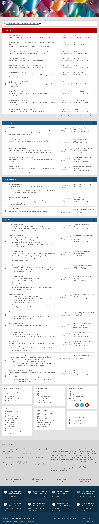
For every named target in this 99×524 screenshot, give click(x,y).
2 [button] (61, 116)
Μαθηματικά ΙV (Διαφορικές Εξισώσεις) (39, 256)
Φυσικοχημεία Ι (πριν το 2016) (22, 246)
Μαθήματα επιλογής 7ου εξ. (21, 318)
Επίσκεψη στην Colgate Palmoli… (83, 148)
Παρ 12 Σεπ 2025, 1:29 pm (81, 84)
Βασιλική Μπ (80, 200)
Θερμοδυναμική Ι (31, 238)
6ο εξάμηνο (26, 379)
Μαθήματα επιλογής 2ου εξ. (44, 244)
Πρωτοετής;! (9, 396)
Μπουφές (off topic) (29, 193)
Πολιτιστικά (41, 54)
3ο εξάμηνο (35, 377)
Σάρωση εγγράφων (44, 416)
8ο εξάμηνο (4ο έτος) (16, 323)
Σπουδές (14, 46)
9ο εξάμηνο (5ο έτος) (16, 332)
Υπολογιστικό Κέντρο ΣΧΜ (82, 455)
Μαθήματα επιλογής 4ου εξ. (21, 271)
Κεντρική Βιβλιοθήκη (44, 396)
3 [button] (64, 116)
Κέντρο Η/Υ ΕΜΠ (11, 418)
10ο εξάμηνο (27, 381)
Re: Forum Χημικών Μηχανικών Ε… (83, 209)
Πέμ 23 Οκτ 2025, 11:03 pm (81, 53)
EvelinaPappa (80, 130)
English (72, 398)
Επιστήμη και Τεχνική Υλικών (22, 281)
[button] (80, 116)
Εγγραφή (85, 3)
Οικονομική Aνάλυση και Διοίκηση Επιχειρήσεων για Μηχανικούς (33, 305)
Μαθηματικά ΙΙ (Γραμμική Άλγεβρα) (23, 240)
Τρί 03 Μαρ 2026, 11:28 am (81, 37)
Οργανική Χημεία (17, 267)
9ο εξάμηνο (16, 381)
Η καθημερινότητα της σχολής (42, 37)
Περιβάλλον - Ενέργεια (20, 350)
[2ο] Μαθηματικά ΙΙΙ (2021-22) (18, 100)
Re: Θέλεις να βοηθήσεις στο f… (82, 128)
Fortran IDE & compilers (45, 422)
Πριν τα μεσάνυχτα (78, 423)
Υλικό (75, 371)
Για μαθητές (9, 424)
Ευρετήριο (5, 519)
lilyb (74, 42)
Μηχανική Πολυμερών (45, 298)
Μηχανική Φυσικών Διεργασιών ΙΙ (23, 300)
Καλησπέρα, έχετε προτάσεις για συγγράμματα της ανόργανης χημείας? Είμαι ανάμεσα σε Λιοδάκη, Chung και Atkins (88, 493)
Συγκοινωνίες (10, 422)
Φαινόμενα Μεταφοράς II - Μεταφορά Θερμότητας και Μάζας (32, 287)
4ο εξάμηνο (45, 377)
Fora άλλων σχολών (46, 402)
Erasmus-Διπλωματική (13, 431)
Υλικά (49, 348)
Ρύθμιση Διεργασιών (38, 111)
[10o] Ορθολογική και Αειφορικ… (83, 342)
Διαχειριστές (13, 464)
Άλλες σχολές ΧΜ (17, 190)
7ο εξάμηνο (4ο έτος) (24, 111)
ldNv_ (77, 296)
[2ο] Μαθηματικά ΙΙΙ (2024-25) (18, 73)
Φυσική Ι (15, 231)
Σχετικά (53, 444)
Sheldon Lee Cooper (82, 168)
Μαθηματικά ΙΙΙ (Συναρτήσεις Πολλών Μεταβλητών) (29, 242)
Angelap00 (76, 109)
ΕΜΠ (39, 394)
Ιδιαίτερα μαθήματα (16, 35)
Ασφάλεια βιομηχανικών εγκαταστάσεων (24, 334)
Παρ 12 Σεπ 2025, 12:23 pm (81, 93)
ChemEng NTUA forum (16, 209)
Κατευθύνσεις (13, 341)
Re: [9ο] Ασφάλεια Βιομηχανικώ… (83, 332)
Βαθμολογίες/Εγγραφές (13, 416)
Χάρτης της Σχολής (11, 412)
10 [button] (76, 116)
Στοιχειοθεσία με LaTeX (45, 420)
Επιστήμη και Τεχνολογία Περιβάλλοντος (24, 296)
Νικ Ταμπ (76, 51)
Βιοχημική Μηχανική (18, 314)
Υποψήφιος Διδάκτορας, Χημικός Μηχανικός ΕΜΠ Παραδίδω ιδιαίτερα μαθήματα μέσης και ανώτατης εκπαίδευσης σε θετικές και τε (15, 493)
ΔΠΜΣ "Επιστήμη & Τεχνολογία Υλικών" (32, 361)
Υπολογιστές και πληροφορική (19, 197)
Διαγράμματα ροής (44, 424)
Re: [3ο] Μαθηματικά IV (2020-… (82, 251)
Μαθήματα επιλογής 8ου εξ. (39, 325)
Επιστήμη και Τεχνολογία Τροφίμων (24, 298)
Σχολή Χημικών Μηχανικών (62, 451)
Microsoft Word (43, 418)
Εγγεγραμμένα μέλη (38, 464)
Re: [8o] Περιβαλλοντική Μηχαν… (83, 323)
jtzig (77, 211)
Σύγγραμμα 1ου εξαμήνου (17, 58)
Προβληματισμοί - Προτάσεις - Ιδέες (21, 157)
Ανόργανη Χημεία (37, 61)
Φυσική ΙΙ (30, 244)
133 (40, 51)
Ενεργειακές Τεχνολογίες (35, 314)
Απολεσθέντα (10, 420)
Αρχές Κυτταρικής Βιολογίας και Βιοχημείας (25, 278)
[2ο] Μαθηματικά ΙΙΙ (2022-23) (18, 91)
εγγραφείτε (54, 468)
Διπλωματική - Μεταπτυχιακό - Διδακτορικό (23, 355)
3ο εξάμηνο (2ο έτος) (16, 251)
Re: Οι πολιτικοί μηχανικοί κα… (83, 157)
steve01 (78, 343)
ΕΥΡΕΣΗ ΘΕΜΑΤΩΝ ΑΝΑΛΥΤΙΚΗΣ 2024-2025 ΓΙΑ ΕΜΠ (25, 65)
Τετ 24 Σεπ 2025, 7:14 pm (80, 67)
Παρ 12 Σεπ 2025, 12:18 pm (81, 102)
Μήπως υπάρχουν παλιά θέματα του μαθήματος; (40, 493)
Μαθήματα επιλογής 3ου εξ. (21, 260)
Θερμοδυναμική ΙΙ (18, 256)
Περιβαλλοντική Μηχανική (20, 325)
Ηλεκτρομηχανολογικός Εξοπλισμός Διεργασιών (28, 283)
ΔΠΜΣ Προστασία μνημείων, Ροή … (83, 355)
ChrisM (75, 66)
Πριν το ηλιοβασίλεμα (79, 420)
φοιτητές (87, 453)
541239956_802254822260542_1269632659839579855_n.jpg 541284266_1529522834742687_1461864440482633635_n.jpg (88, 505)
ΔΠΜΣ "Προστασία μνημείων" (45, 363)
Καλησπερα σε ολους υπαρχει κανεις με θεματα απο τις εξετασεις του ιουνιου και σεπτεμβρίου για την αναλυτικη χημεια (15, 505)
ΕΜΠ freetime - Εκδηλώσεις (18, 148)
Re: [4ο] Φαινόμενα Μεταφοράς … (83, 265)
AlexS (74, 35)
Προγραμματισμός (30, 229)
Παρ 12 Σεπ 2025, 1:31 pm (81, 74)
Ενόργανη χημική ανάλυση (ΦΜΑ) (45, 254)
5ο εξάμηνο (16, 379)
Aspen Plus (41, 427)
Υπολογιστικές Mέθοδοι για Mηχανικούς (38, 267)
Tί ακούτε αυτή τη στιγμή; (17, 51)
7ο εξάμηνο (37, 379)
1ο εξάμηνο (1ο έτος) (24, 61)
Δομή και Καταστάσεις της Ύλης (21, 253)
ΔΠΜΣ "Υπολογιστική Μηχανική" (23, 363)
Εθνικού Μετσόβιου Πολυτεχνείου (85, 451)
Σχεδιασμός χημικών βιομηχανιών (23, 336)
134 (44, 51)
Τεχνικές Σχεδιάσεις (45, 229)
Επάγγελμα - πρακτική (32, 190)
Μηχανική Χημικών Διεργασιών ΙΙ (23, 316)
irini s (77, 357)
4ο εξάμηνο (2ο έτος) (16, 265)
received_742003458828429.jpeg (64, 505)
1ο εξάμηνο (15, 377)
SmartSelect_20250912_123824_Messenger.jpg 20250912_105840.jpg (40, 505)
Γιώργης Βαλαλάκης (82, 150)
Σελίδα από (90, 116)
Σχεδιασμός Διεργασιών (19, 348)
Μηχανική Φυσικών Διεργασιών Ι (23, 285)
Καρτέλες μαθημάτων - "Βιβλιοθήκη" (21, 370)
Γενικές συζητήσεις (18, 54)
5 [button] (71, 116)
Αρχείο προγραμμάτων (13, 414)
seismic (78, 159)
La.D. (77, 372)
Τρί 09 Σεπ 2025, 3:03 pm (80, 111)
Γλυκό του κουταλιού (12, 394)
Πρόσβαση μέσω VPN (44, 414)
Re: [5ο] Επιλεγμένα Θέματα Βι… (82, 276)
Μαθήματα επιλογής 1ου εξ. (30, 231)
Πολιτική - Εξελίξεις (15, 166)
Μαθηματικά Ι (17, 229)
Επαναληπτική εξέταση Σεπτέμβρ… (83, 312)
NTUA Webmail (42, 398)
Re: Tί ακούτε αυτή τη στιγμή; (82, 184)
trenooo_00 (79, 334)
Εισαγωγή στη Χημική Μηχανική (22, 226)
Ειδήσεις (12, 128)
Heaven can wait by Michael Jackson (64, 493)
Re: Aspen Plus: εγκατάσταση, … (82, 198)
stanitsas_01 (85, 481)
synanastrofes (80, 253)
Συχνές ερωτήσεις (76, 394)
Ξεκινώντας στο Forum (77, 392)
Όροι (33, 519)
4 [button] (68, 116)
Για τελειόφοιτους (11, 429)
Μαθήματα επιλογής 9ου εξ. (46, 336)
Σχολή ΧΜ (41, 392)
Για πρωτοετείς (10, 427)
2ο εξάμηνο (25, 377)
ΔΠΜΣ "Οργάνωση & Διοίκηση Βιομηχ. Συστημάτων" (29, 366)
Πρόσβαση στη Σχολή (12, 398)
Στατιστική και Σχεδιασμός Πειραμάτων (25, 258)
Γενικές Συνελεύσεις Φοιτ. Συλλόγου (23, 173)
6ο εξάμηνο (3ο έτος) (16, 294)
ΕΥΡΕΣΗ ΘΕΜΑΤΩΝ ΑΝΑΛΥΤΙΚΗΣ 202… (21, 503)
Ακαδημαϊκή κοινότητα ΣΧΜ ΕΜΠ (21, 37)
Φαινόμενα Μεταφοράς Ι (20, 269)
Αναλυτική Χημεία (37, 68)
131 (33, 51)
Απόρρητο (26, 519)
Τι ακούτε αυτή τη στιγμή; (13, 392)
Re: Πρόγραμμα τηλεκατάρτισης (82, 167)
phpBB (11, 521)
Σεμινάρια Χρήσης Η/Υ (19, 204)
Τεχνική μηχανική (18, 244)
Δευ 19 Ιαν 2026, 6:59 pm (80, 44)
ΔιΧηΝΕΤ (14, 361)
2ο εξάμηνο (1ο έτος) (24, 68)
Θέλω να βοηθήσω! (76, 396)
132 (37, 51)
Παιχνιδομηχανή (11, 400)
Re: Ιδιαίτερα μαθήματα (80, 139)
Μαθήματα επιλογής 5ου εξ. (40, 46)
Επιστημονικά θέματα (48, 190)
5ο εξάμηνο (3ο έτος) (24, 46)
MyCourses (41, 400)
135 (47, 51)
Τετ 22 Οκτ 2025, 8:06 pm (80, 60)
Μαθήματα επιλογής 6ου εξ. (21, 307)
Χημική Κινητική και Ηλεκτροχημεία (42, 269)
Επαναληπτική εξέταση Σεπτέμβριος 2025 (23, 109)
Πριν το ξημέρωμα (78, 417)
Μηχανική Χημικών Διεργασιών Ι (23, 303)
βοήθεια (64, 470)
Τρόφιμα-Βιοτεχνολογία (37, 348)
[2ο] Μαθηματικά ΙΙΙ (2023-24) (18, 82)
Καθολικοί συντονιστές (24, 464)
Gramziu (94, 521)
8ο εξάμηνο (47, 379)
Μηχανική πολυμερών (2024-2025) (83, 294)
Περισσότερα (11, 433)
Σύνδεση (77, 3)
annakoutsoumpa (78, 73)
